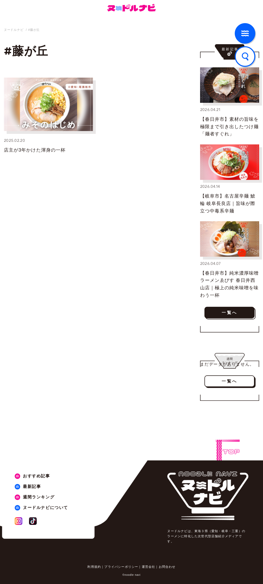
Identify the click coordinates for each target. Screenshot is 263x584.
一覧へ (229, 312)
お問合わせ (167, 567)
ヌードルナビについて (45, 507)
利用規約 (94, 567)
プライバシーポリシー (121, 567)
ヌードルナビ (13, 30)
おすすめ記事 (36, 476)
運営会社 (148, 567)
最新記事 (32, 486)
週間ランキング (38, 497)
